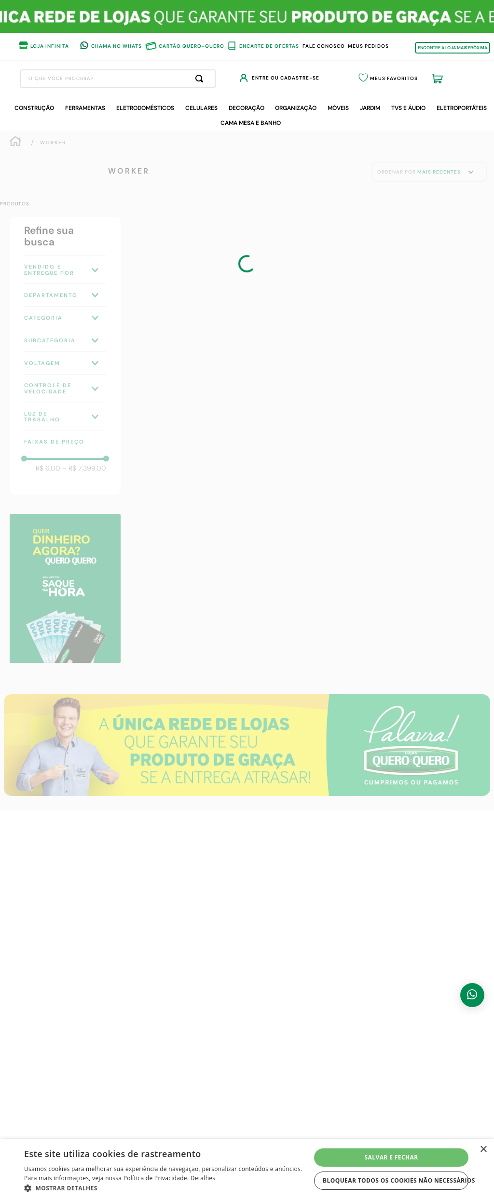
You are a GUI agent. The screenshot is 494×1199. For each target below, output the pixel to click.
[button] (167, 1187)
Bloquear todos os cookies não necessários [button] (395, 1180)
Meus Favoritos (416, 79)
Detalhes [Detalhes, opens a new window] (203, 1178)
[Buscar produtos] (279, 78)
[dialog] (247, 1169)
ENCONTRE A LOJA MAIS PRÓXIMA (452, 48)
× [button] (483, 1149)
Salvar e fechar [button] (391, 1157)
